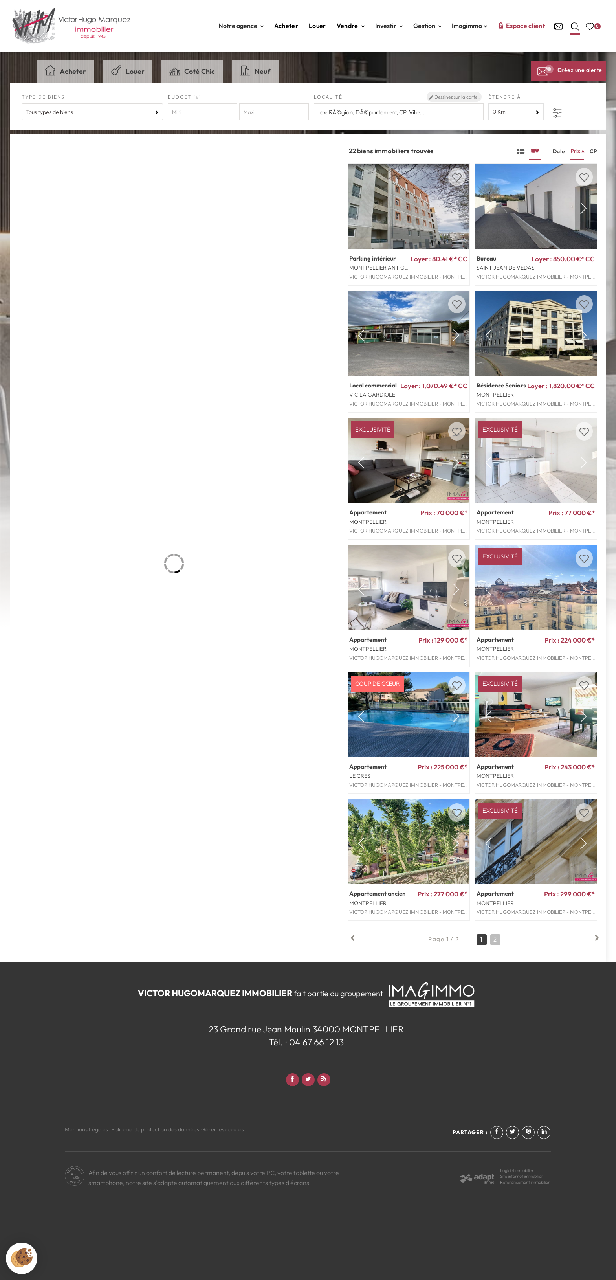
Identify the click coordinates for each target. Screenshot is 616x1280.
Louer (317, 25)
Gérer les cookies (222, 1129)
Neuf (255, 70)
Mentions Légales (86, 1129)
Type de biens (43, 97)
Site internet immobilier (521, 1176)
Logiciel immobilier (517, 1170)
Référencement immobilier (525, 1182)
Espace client (521, 25)
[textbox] (398, 112)
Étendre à (504, 97)
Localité (328, 97)
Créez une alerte (568, 69)
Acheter (286, 25)
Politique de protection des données (155, 1129)
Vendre (351, 25)
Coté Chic (192, 70)
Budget (181, 97)
